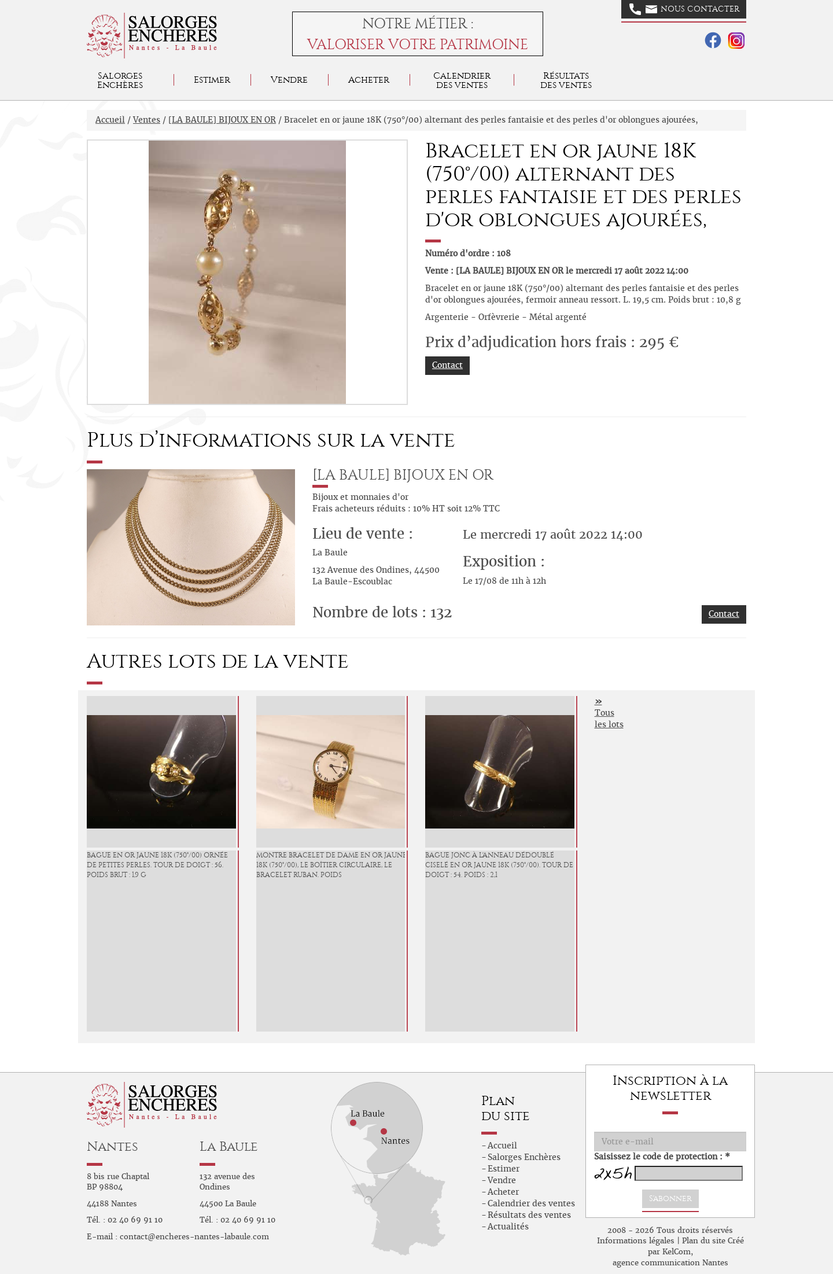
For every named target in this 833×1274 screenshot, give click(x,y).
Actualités (508, 1226)
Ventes (146, 120)
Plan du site (703, 1241)
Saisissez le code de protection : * (662, 1156)
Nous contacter (684, 9)
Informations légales (635, 1241)
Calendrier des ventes (462, 80)
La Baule (229, 1146)
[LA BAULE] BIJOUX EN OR (222, 120)
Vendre (289, 79)
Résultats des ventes (529, 1215)
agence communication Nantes (670, 1263)
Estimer (212, 79)
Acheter (368, 79)
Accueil (110, 120)
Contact (447, 365)
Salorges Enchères (524, 1157)
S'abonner (670, 1198)
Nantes (112, 1146)
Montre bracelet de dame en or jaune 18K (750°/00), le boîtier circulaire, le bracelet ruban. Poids (331, 865)
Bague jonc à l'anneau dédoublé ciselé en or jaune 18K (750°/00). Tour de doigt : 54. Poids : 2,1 (499, 865)
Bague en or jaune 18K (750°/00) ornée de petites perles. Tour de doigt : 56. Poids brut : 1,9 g (157, 865)
